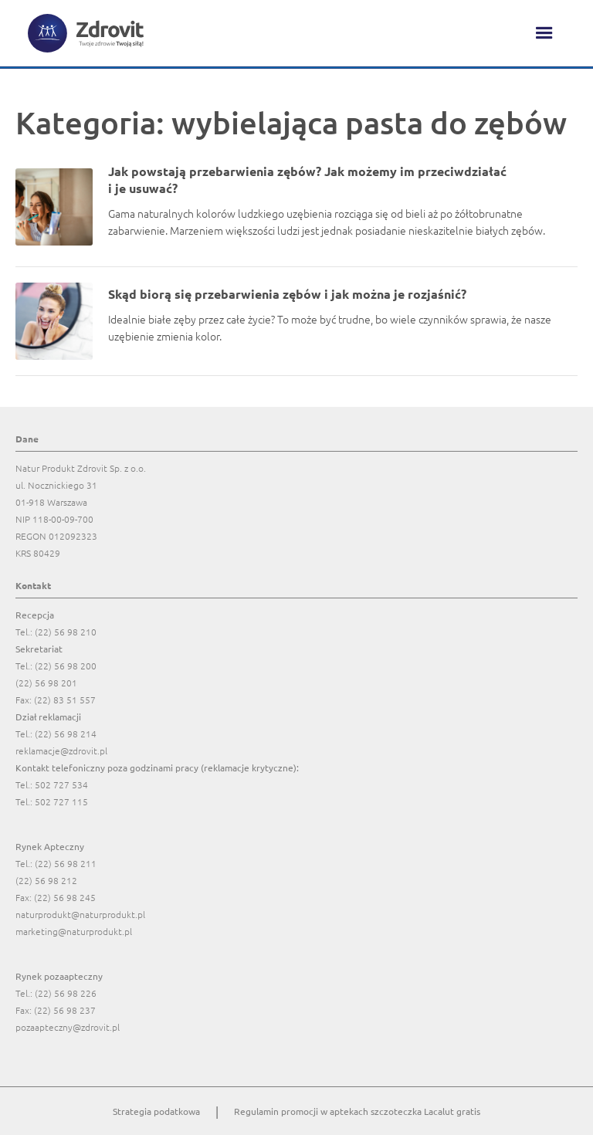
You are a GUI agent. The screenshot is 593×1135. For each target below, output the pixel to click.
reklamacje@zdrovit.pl (61, 750)
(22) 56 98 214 (66, 733)
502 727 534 (61, 784)
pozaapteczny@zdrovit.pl (67, 1027)
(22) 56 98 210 (66, 631)
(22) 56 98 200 (66, 665)
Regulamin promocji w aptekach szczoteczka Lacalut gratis (357, 1111)
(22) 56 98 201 (46, 682)
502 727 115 (61, 801)
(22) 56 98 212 (46, 880)
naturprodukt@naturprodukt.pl (80, 914)
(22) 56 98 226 (66, 993)
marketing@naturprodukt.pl (73, 931)
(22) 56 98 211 (66, 863)
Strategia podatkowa (156, 1111)
